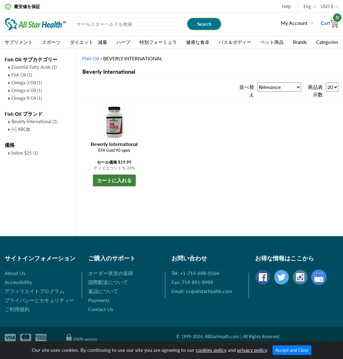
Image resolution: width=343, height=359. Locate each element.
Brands (300, 42)
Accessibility (18, 282)
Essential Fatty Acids (34, 67)
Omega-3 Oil (26, 82)
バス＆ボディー (235, 42)
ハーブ (123, 42)
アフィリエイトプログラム (34, 291)
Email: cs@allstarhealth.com (202, 291)
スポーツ (51, 42)
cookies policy (211, 350)
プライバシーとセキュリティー (39, 300)
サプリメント (19, 42)
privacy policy (252, 350)
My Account (294, 23)
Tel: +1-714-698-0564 (195, 273)
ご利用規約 (17, 309)
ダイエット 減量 (88, 42)
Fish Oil (21, 74)
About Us (15, 273)
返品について (103, 291)
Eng (307, 6)
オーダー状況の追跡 (110, 273)
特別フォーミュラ (158, 42)
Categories (327, 42)
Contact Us (100, 309)
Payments (99, 300)
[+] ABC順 (20, 129)
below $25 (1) (24, 153)
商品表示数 (315, 90)
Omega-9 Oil (26, 98)
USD (327, 6)
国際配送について (108, 282)
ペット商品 (272, 42)
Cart (329, 23)
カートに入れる (114, 180)
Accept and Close (292, 350)
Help (286, 6)
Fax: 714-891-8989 (192, 282)
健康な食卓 (197, 42)
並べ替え (246, 90)
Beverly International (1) (34, 121)
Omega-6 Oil (26, 90)
